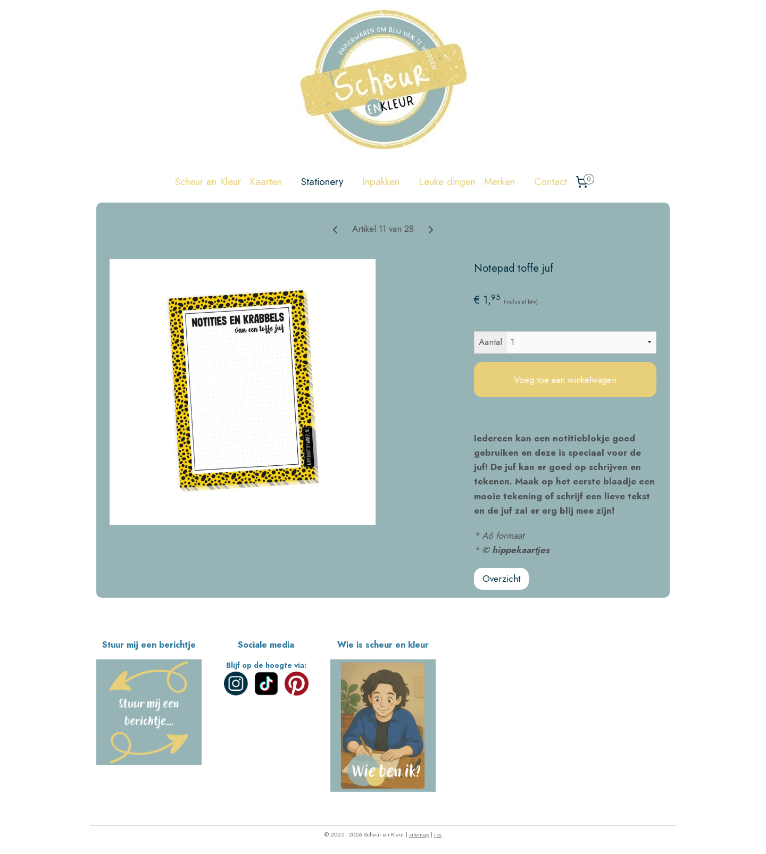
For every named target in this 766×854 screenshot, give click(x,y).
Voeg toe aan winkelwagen (565, 379)
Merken (505, 181)
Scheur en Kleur (208, 181)
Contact (550, 181)
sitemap (419, 834)
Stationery (327, 181)
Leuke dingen (447, 181)
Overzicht (501, 578)
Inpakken (386, 181)
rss (438, 834)
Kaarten (271, 181)
